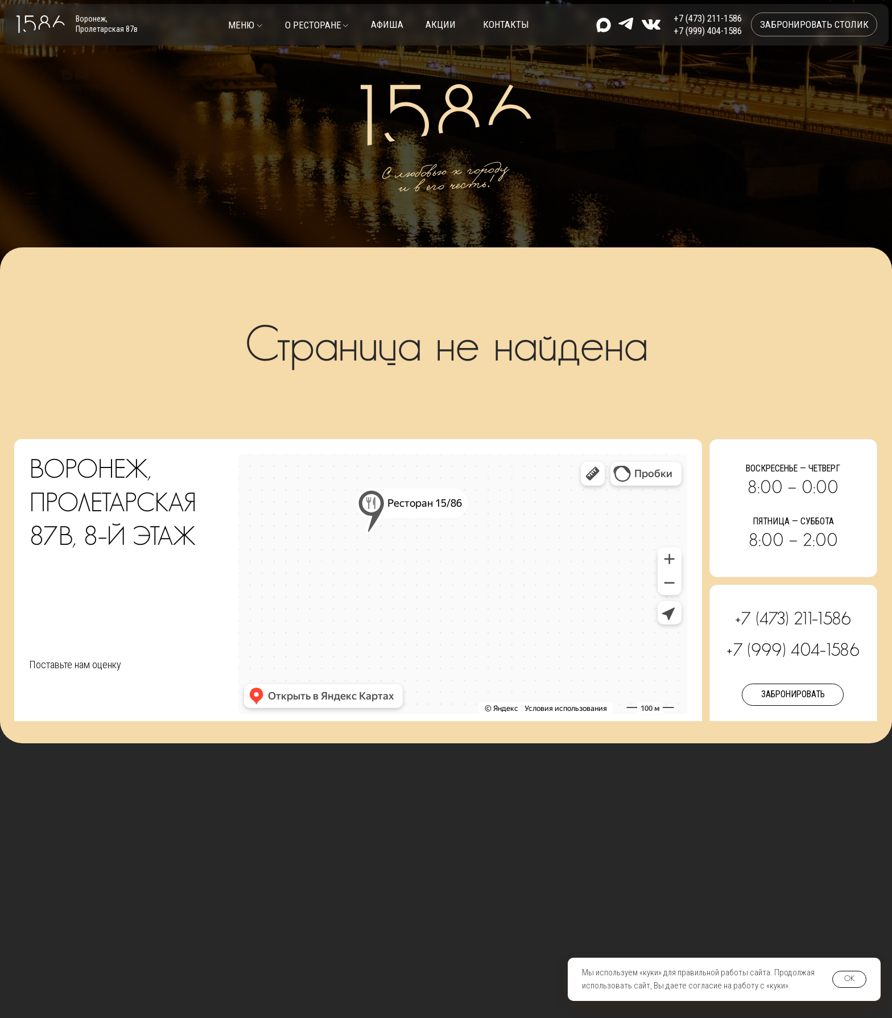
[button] (245, 24)
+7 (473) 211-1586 (708, 18)
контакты (506, 24)
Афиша (387, 24)
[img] (651, 24)
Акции (441, 24)
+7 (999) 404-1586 (708, 30)
